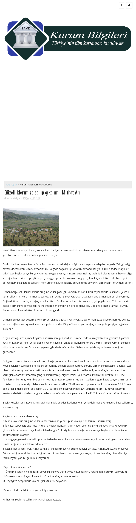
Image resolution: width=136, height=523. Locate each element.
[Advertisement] (68, 96)
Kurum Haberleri (29, 184)
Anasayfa (11, 184)
